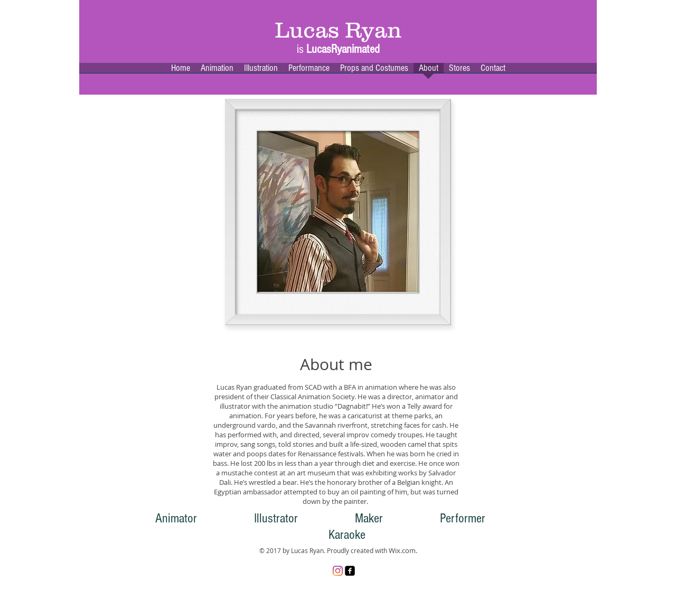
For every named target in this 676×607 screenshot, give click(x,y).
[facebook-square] (350, 571)
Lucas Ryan (338, 29)
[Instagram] (338, 571)
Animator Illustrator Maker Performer (320, 518)
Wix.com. (403, 550)
